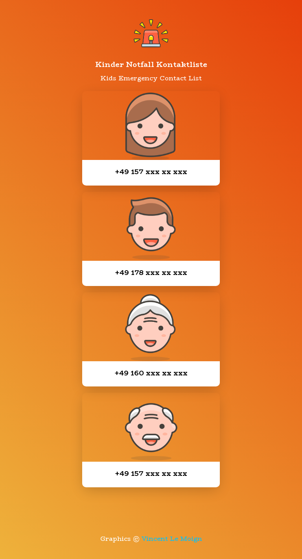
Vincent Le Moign (172, 539)
